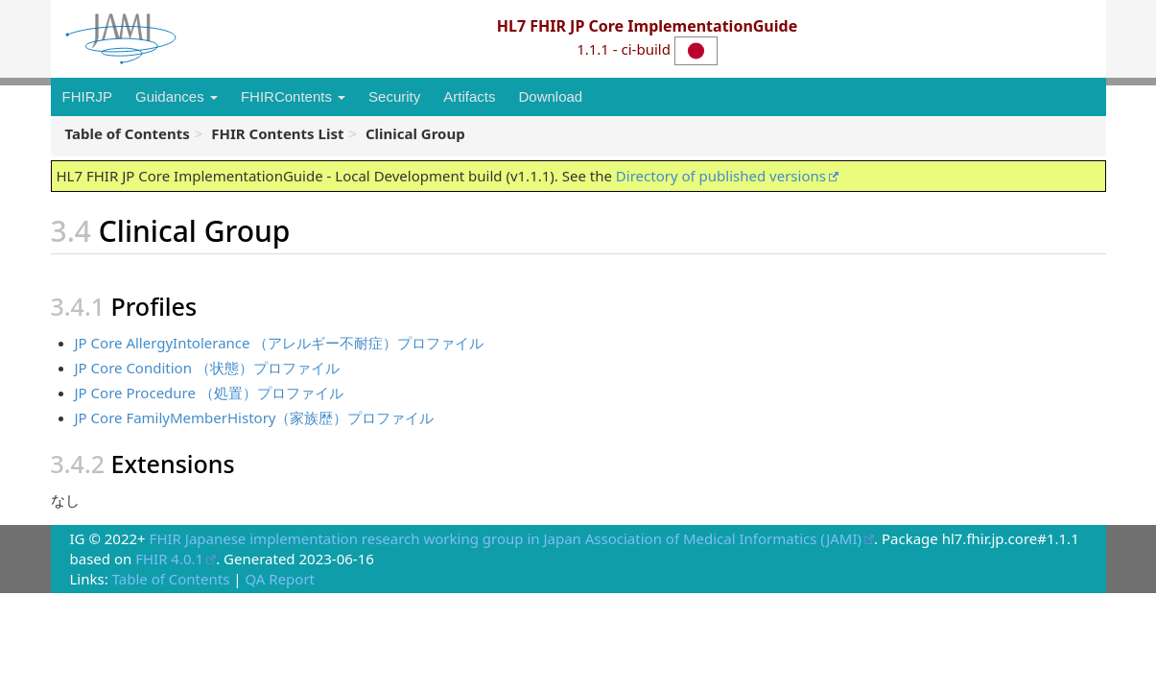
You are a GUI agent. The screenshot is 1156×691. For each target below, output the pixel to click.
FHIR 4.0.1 (169, 558)
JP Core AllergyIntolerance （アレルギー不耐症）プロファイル (279, 342)
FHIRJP (87, 96)
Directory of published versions (721, 175)
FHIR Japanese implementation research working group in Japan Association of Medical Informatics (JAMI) (505, 538)
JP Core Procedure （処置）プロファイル (209, 392)
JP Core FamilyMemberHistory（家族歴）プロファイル (255, 417)
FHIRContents (293, 96)
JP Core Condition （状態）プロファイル (207, 367)
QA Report (280, 578)
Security (394, 96)
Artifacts (469, 96)
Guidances (176, 96)
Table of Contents (171, 578)
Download (550, 96)
